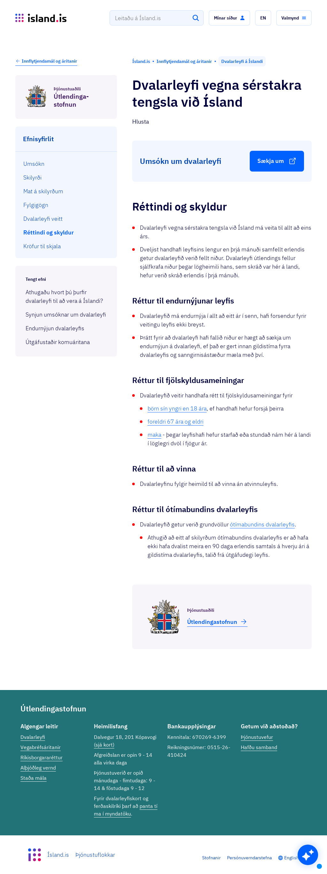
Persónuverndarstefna (249, 858)
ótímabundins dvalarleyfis (262, 524)
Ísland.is (58, 854)
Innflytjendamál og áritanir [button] (46, 61)
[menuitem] (66, 164)
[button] (229, 18)
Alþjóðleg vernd (38, 767)
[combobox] (157, 18)
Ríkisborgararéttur (41, 757)
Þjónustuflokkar (95, 854)
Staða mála (33, 778)
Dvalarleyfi (32, 737)
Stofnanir (211, 858)
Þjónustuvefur (257, 737)
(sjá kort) (104, 744)
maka (154, 434)
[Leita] (196, 18)
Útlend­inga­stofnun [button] (217, 621)
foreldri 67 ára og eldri (175, 421)
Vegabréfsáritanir (40, 747)
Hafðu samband (259, 747)
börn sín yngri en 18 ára (177, 408)
